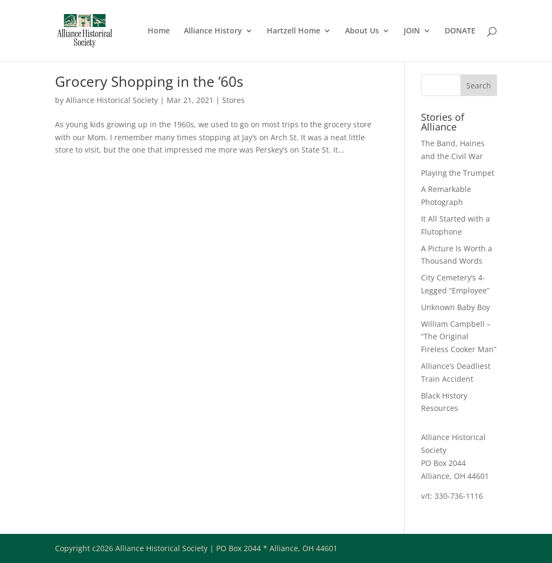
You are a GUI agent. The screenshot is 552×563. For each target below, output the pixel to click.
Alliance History (213, 31)
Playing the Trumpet (457, 173)
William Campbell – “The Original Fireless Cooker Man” (458, 337)
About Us (362, 31)
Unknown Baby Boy (455, 307)
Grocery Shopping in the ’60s (149, 81)
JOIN (412, 31)
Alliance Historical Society (112, 100)
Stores (233, 100)
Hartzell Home (293, 31)
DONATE (460, 31)
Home (159, 31)
